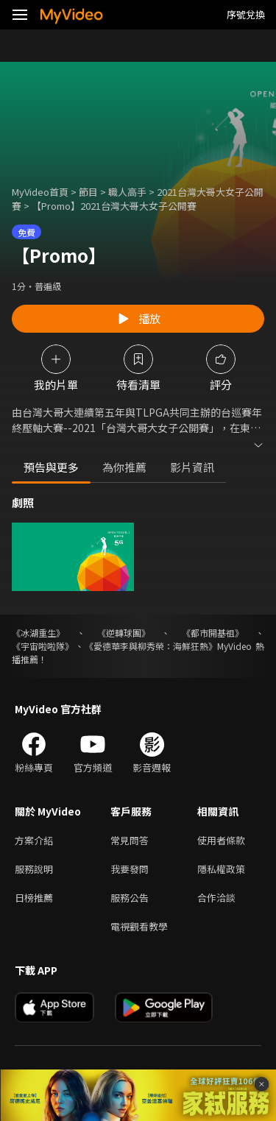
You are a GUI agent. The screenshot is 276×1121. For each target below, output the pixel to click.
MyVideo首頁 (40, 192)
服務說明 (34, 869)
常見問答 (129, 840)
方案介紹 (34, 840)
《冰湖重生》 (38, 632)
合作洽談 (216, 898)
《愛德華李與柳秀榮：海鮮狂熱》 (151, 646)
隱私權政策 (221, 869)
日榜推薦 (34, 898)
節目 (88, 192)
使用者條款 (221, 840)
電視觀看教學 (139, 926)
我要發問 (129, 869)
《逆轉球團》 (123, 632)
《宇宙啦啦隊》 (43, 646)
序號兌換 (246, 14)
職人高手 (127, 192)
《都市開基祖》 (213, 632)
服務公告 (129, 898)
